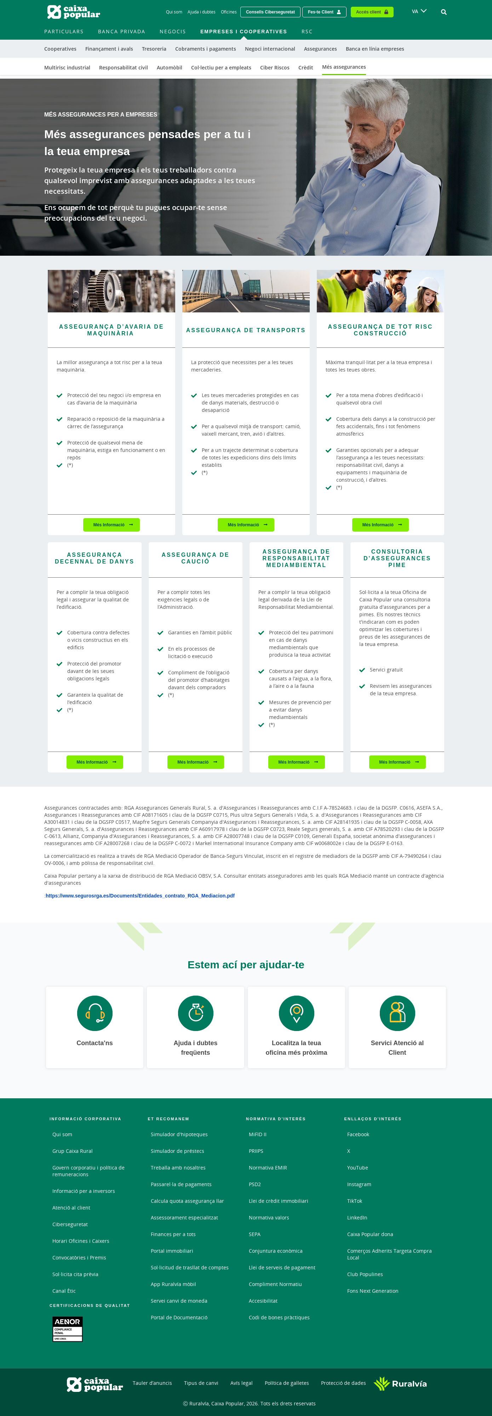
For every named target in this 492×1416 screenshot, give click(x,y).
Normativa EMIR (268, 1167)
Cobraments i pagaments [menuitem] (205, 48)
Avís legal (241, 1383)
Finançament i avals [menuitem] (109, 48)
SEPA (255, 1234)
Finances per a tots (173, 1234)
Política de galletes (287, 1383)
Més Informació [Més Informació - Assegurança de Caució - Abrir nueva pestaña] (193, 762)
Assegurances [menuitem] (320, 48)
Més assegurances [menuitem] (344, 66)
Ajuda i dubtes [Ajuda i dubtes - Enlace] (202, 12)
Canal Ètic (64, 1290)
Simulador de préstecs (177, 1151)
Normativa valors (269, 1217)
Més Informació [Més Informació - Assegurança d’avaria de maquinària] (109, 525)
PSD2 (255, 1184)
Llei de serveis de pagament (282, 1267)
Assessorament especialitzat (184, 1217)
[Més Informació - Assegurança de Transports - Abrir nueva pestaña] (246, 291)
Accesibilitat (263, 1300)
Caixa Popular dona (370, 1234)
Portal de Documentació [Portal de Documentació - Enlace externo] (179, 1317)
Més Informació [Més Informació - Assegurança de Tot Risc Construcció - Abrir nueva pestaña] (378, 525)
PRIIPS (256, 1151)
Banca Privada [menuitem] (121, 31)
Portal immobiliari (172, 1250)
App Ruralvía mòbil (173, 1284)
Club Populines (365, 1274)
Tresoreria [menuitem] (154, 48)
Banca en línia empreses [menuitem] (375, 48)
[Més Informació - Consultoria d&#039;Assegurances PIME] (397, 560)
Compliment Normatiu (275, 1284)
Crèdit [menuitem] (305, 67)
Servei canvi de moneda (179, 1300)
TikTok (354, 1200)
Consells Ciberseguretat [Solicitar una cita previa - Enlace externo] (270, 12)
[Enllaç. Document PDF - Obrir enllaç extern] (68, 1329)
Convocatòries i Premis (79, 1257)
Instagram (359, 1184)
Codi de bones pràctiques (279, 1317)
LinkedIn (357, 1217)
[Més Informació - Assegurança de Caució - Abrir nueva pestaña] (195, 559)
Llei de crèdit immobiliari (278, 1200)
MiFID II (258, 1134)
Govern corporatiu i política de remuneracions (88, 1171)
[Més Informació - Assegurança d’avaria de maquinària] (111, 291)
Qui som (62, 1134)
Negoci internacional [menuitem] (270, 48)
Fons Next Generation (373, 1290)
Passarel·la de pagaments (181, 1184)
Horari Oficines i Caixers (80, 1240)
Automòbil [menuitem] (169, 67)
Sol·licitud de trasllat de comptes (190, 1267)
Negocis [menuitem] (173, 31)
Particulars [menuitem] (64, 31)
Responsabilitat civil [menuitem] (123, 67)
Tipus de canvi (201, 1383)
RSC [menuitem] (307, 31)
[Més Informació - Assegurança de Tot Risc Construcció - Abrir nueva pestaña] (380, 291)
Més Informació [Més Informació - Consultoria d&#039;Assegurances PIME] (395, 762)
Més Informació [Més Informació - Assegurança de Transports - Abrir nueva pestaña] (244, 525)
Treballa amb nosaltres (178, 1167)
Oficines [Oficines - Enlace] (229, 12)
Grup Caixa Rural (72, 1151)
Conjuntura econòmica (276, 1250)
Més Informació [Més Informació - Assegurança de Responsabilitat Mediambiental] (294, 762)
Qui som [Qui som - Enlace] (174, 12)
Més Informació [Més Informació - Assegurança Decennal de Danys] (92, 762)
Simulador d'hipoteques (179, 1134)
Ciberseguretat (70, 1224)
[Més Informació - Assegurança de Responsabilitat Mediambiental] (296, 560)
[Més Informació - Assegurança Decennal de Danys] (95, 559)
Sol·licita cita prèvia (75, 1274)
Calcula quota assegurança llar (187, 1200)
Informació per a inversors (83, 1191)
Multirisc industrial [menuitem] (67, 67)
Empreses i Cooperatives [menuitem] (243, 31)
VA (415, 11)
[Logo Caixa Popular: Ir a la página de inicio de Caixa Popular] (74, 12)
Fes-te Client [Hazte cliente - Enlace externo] (320, 12)
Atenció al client (71, 1207)
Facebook (358, 1134)
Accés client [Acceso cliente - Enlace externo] (368, 12)
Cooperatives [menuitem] (60, 48)
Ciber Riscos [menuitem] (275, 67)
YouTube (357, 1167)
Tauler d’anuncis (152, 1383)
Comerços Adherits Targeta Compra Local (389, 1254)
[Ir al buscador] (444, 12)
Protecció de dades (343, 1383)
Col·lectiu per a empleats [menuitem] (221, 67)
